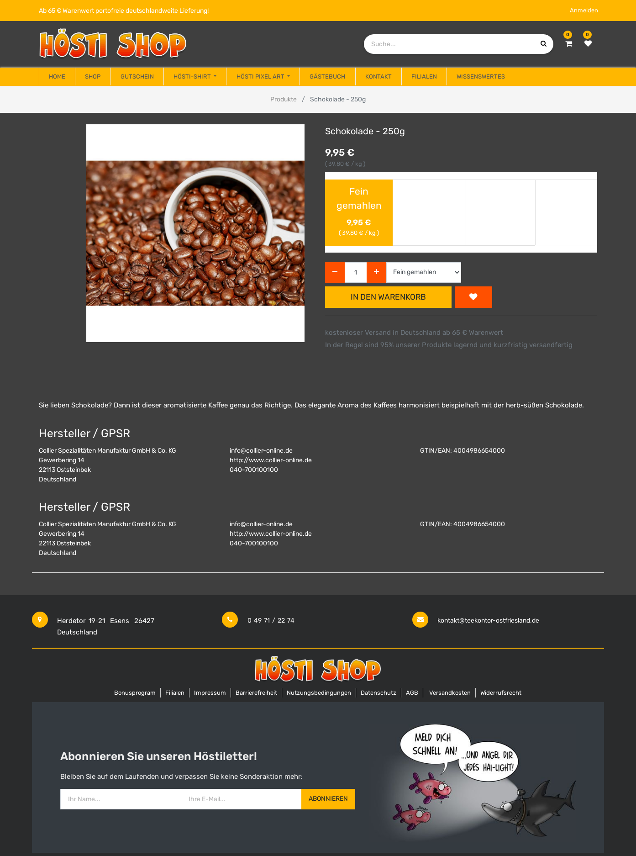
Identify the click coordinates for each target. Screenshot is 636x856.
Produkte (283, 99)
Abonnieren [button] (328, 799)
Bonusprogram (135, 692)
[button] (473, 297)
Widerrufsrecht (500, 692)
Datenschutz (378, 692)
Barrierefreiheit (256, 692)
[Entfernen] (335, 272)
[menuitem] (57, 77)
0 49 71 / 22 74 (270, 620)
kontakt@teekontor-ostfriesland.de (488, 620)
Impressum (210, 692)
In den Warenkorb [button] (388, 296)
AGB (412, 692)
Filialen (174, 692)
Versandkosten (450, 692)
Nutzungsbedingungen (319, 692)
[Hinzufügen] (376, 272)
